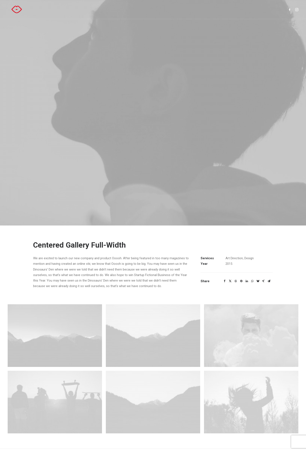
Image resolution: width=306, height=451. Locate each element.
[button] (290, 9)
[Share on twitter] (230, 249)
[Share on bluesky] (257, 249)
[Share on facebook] (224, 249)
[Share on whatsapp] (252, 249)
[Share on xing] (263, 249)
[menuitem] (290, 9)
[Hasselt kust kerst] (13, 9)
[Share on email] (268, 249)
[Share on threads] (235, 249)
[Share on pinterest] (241, 249)
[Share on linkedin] (246, 249)
